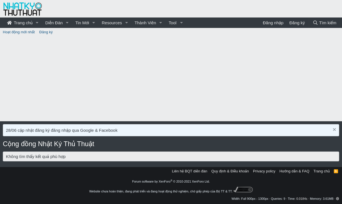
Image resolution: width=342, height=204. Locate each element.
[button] (37, 22)
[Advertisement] (171, 78)
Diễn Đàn (54, 22)
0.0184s (301, 198)
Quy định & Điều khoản (230, 171)
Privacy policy (264, 171)
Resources (112, 22)
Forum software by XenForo (171, 181)
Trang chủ (20, 22)
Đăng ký (46, 32)
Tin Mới (82, 22)
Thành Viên (145, 22)
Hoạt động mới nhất (19, 32)
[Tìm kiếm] (324, 22)
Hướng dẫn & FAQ (294, 171)
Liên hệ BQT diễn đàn (189, 171)
